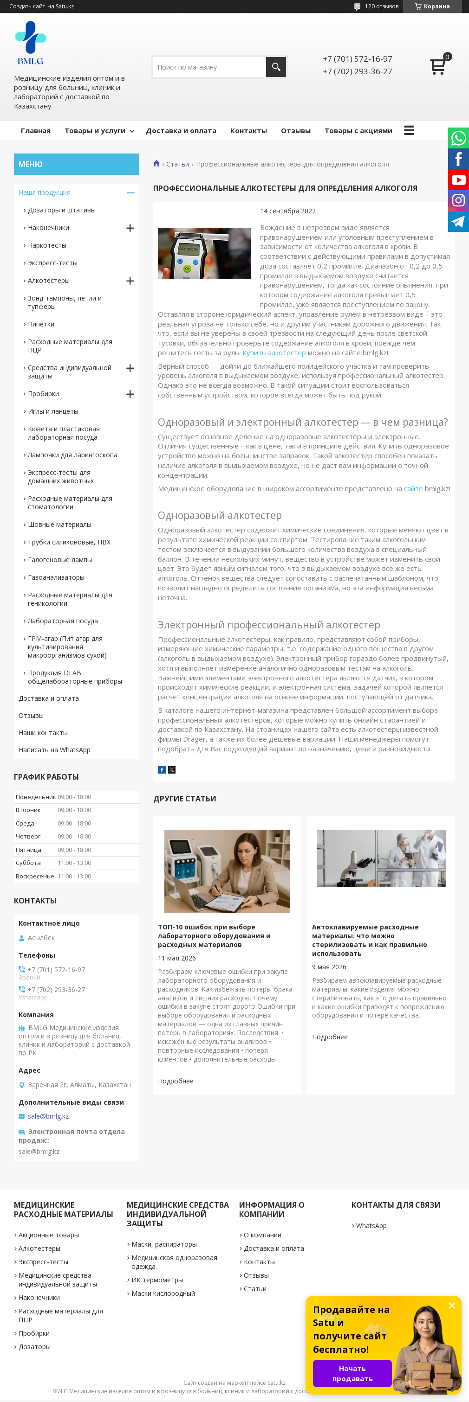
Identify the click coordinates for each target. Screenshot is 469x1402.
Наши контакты (43, 732)
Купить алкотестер (274, 352)
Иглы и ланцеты (53, 411)
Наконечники (48, 227)
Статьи (177, 164)
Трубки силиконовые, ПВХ (69, 542)
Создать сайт (27, 6)
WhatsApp (371, 1225)
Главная (36, 130)
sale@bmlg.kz (48, 1116)
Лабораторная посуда (63, 620)
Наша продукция (45, 192)
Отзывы (296, 130)
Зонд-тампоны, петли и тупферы (65, 302)
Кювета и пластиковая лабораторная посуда (64, 433)
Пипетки (41, 324)
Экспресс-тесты (53, 262)
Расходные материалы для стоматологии (70, 502)
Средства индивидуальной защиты (69, 371)
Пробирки (43, 393)
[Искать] (276, 67)
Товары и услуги (95, 130)
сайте (413, 488)
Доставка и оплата (181, 130)
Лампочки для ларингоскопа (72, 454)
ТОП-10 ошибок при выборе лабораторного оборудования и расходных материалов (214, 935)
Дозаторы (35, 1346)
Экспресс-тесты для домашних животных (61, 476)
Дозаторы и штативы (62, 209)
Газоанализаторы (56, 577)
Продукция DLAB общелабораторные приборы (75, 676)
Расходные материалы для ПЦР (70, 345)
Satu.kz (276, 1383)
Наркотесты (47, 245)
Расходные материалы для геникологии (70, 599)
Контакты (248, 130)
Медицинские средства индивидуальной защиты (58, 1279)
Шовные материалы (59, 524)
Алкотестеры (49, 280)
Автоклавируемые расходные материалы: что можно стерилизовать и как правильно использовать (369, 940)
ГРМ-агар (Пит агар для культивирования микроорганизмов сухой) (67, 646)
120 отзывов (381, 6)
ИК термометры (157, 1279)
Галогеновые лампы (60, 559)
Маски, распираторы (164, 1244)
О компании (262, 1234)
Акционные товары (49, 1234)
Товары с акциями (358, 130)
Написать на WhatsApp (55, 749)
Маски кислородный (163, 1293)
